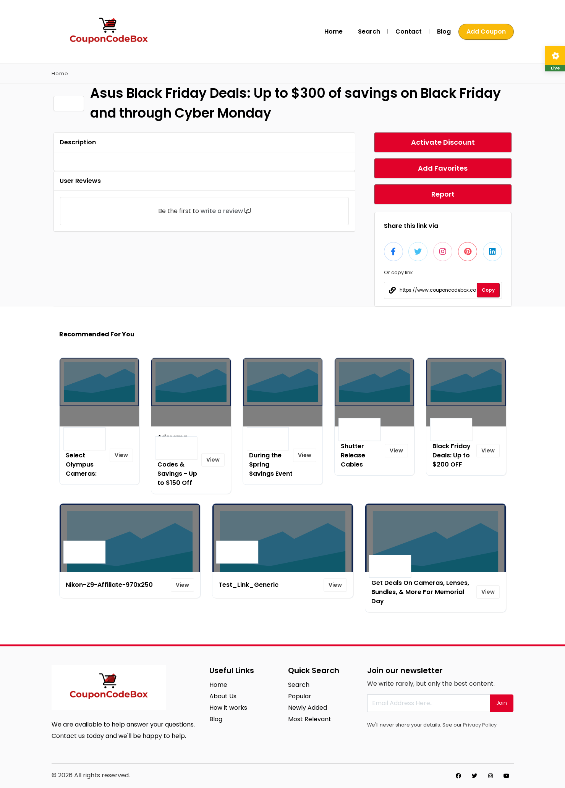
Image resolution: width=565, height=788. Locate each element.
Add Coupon (486, 31)
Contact (408, 31)
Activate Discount (443, 142)
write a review (222, 211)
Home (333, 31)
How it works (228, 707)
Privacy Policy (480, 725)
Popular (299, 696)
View (121, 455)
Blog (444, 31)
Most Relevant (309, 719)
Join (501, 703)
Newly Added (307, 707)
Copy (488, 290)
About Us (222, 696)
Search (369, 31)
